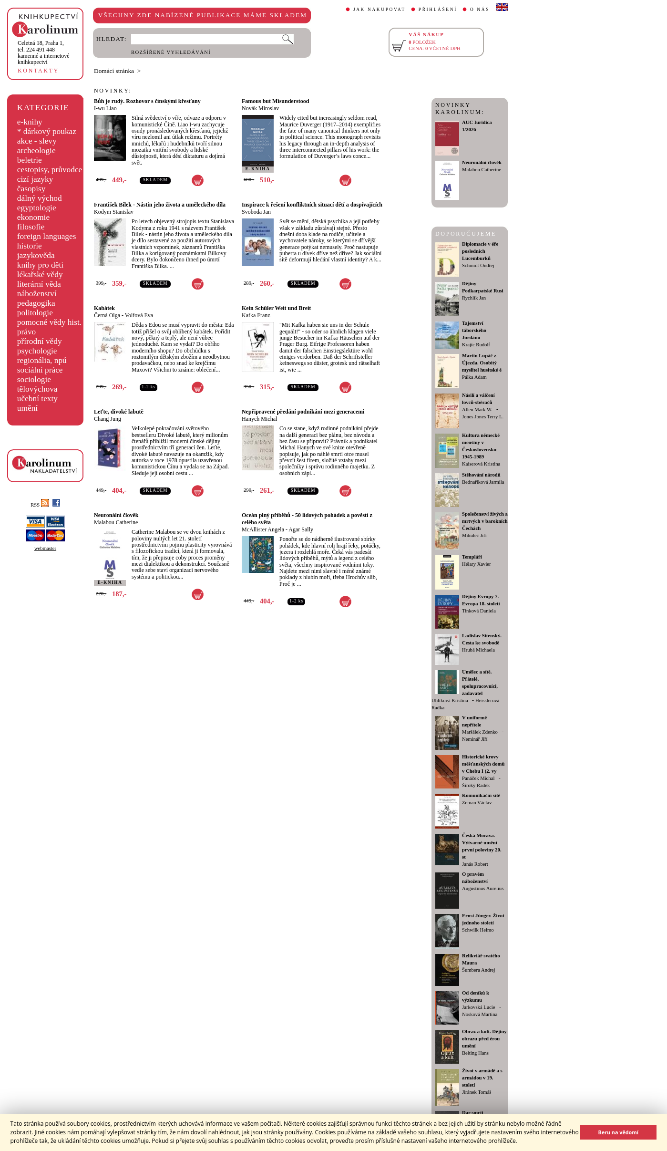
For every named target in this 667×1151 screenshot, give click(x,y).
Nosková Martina (479, 1014)
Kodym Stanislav (113, 211)
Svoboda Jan (256, 211)
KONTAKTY (38, 70)
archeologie (36, 150)
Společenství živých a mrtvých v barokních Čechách (485, 521)
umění (27, 408)
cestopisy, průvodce (49, 169)
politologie (35, 312)
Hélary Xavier (476, 564)
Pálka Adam (474, 377)
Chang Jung (107, 418)
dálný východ (39, 198)
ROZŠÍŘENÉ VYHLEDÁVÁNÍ (171, 52)
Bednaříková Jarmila (483, 482)
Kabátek (104, 308)
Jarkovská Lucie (478, 1007)
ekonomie (33, 217)
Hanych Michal (259, 418)
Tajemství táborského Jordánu (474, 330)
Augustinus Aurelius (482, 888)
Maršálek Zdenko (480, 732)
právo (26, 331)
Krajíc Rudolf (476, 344)
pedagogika (36, 303)
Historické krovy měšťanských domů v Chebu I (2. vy (483, 764)
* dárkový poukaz (46, 131)
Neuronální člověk (116, 515)
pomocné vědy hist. (49, 322)
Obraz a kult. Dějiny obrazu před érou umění (484, 1038)
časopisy (31, 188)
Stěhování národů (481, 474)
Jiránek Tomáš (477, 1092)
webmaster (45, 548)
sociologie (34, 379)
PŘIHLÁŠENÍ (438, 9)
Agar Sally (300, 529)
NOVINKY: (113, 90)
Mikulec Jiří (474, 535)
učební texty (37, 398)
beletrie (29, 160)
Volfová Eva (139, 315)
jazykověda (36, 255)
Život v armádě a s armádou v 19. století (482, 1078)
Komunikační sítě (481, 795)
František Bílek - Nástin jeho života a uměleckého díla (160, 204)
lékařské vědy (40, 274)
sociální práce (40, 369)
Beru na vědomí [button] (618, 1132)
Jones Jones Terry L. (482, 416)
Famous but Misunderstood (275, 101)
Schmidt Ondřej (478, 265)
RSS (40, 505)
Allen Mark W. (477, 409)
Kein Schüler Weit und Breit (276, 308)
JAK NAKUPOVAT (379, 9)
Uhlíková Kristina (449, 700)
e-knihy (29, 121)
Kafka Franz (256, 315)
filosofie (31, 226)
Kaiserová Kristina (481, 464)
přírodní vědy (39, 341)
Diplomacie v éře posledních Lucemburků (480, 251)
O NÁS (480, 9)
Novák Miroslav (260, 108)
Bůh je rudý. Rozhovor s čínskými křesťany (147, 101)
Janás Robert (475, 864)
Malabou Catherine (116, 522)
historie (29, 245)
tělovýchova (37, 389)
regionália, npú (42, 360)
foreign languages (46, 236)
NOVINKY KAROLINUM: (459, 108)
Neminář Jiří (475, 739)
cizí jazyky (35, 179)
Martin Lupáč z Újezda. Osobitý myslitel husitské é (482, 363)
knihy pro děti (40, 265)
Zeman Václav (477, 802)
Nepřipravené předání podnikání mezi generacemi (303, 411)
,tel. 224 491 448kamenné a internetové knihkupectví (44, 52)
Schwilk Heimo (478, 930)
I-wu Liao (105, 108)
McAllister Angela (263, 529)
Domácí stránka (114, 70)
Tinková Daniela (479, 610)
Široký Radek (476, 785)
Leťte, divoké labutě (119, 411)
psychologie (37, 350)
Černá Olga (107, 315)
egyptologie (36, 207)
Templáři (472, 557)
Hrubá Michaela (478, 650)
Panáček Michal (478, 778)
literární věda (39, 284)
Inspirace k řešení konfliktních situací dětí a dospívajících (312, 204)
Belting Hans (475, 1053)
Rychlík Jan (474, 298)
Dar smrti (472, 1112)
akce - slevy (37, 140)
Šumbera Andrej (478, 970)
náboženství (37, 293)
